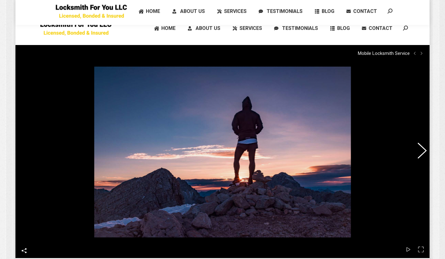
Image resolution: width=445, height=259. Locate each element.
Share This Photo (24, 239)
